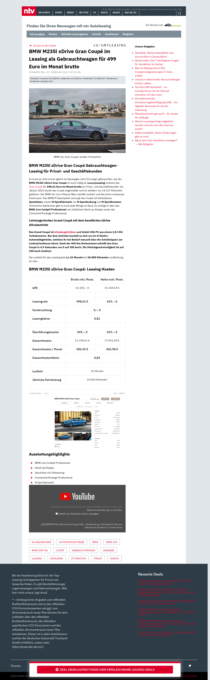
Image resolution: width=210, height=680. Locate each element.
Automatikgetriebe (71, 542)
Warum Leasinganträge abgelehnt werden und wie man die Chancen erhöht (154, 125)
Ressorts (44, 12)
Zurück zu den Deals (42, 45)
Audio (116, 12)
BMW (95, 542)
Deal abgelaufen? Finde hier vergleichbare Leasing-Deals (105, 669)
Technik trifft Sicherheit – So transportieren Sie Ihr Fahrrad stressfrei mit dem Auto (152, 90)
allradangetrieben (65, 232)
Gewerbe (108, 550)
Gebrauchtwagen (83, 550)
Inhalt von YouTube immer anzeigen (78, 513)
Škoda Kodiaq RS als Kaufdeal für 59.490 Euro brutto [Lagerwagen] (164, 582)
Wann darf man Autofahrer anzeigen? (156, 140)
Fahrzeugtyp (37, 34)
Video (104, 12)
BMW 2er (111, 542)
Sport (58, 12)
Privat (98, 558)
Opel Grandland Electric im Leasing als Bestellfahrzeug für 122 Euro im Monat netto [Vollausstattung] (166, 592)
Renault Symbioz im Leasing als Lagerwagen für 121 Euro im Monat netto (166, 602)
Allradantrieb (41, 542)
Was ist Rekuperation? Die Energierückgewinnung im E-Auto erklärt (153, 71)
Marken (53, 34)
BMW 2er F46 (40, 550)
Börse (70, 12)
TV (94, 12)
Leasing (37, 558)
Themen (15, 666)
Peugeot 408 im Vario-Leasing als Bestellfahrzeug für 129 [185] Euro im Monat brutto (167, 612)
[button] (29, 11)
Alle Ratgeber (145, 144)
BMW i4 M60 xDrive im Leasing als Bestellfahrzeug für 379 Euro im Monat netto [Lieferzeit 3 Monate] (166, 623)
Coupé (60, 550)
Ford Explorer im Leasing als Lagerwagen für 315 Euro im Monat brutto (166, 633)
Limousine (56, 558)
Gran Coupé (35, 186)
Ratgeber (128, 34)
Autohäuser (112, 34)
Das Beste (131, 12)
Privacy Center (190, 676)
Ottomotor (78, 558)
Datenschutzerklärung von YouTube (104, 509)
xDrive (114, 558)
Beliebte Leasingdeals (74, 34)
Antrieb (96, 34)
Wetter (83, 12)
